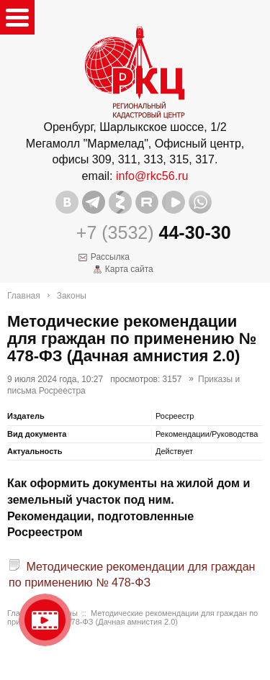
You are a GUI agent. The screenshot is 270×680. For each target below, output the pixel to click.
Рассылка (110, 257)
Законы (71, 296)
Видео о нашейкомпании (45, 620)
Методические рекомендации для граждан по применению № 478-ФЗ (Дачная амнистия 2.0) (132, 617)
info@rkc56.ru (152, 175)
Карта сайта (129, 269)
